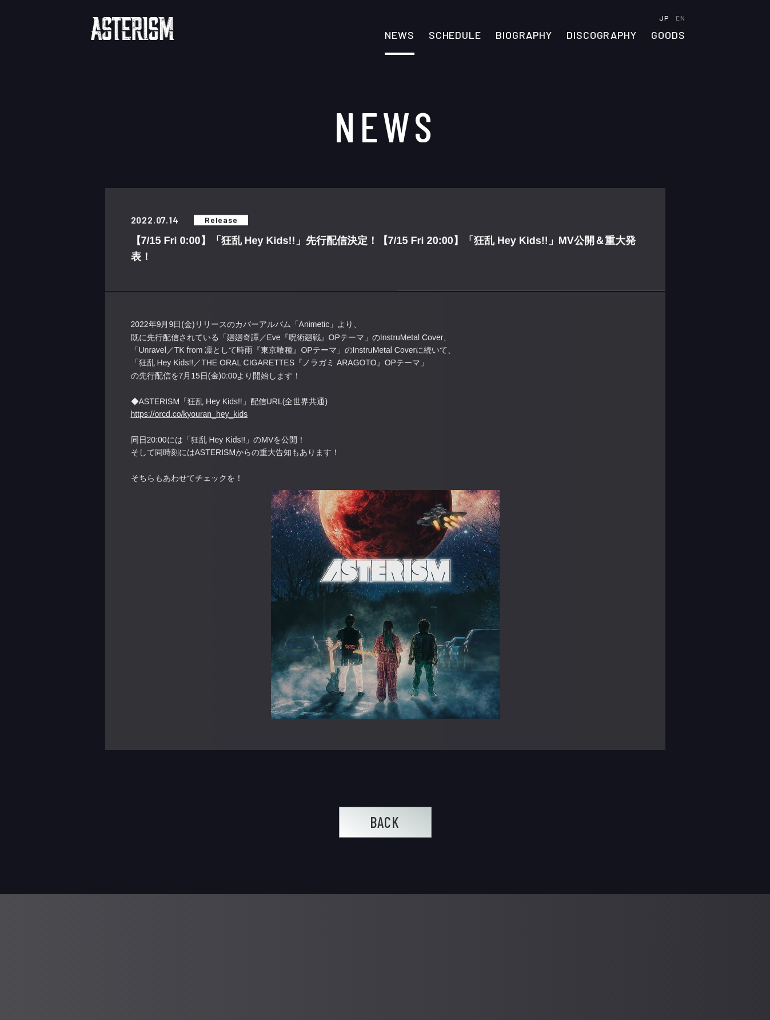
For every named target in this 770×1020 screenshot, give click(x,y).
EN (680, 18)
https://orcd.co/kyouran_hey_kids (189, 414)
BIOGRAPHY (524, 35)
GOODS (668, 35)
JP (664, 18)
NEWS (399, 35)
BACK (385, 822)
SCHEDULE (455, 35)
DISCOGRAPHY (601, 35)
